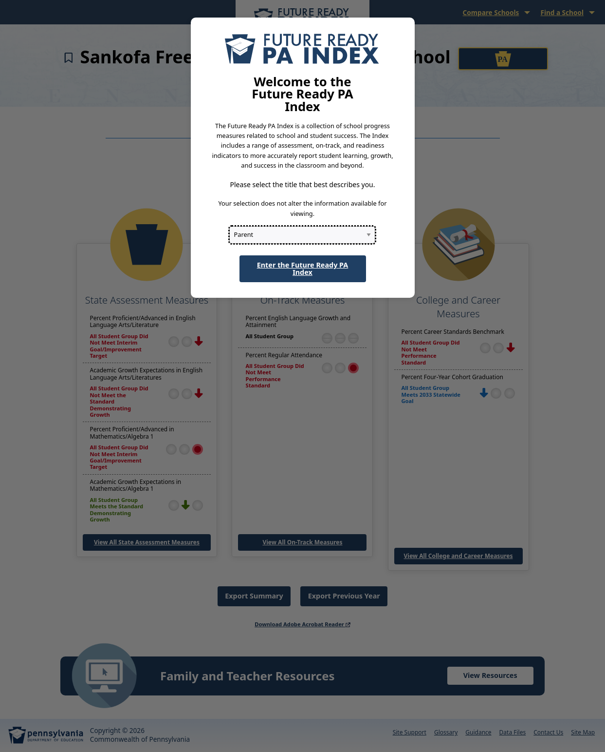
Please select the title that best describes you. (302, 184)
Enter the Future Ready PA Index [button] (302, 268)
